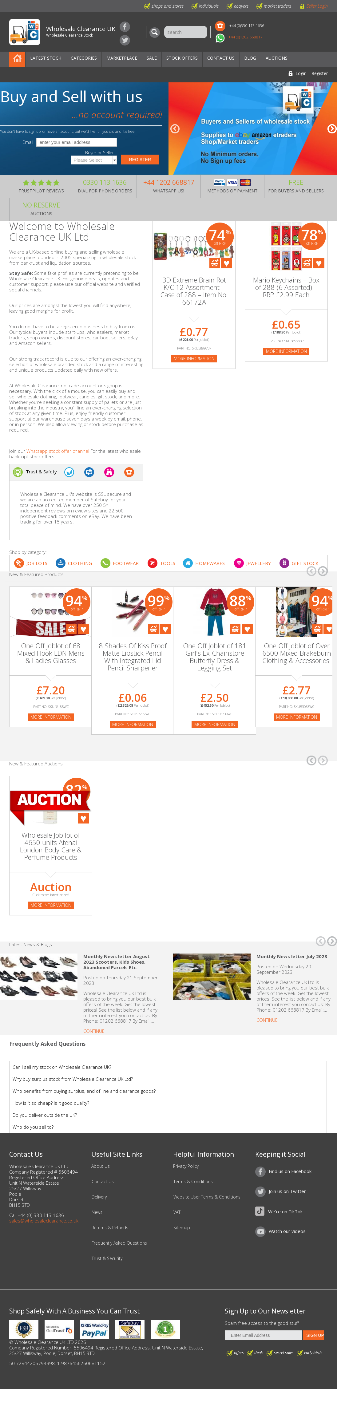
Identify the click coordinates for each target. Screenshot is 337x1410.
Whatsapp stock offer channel (57, 451)
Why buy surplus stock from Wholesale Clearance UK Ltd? (73, 1079)
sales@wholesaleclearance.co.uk (43, 1221)
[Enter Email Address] (263, 1335)
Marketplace (121, 58)
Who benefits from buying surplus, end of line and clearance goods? (84, 1091)
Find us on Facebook (125, 27)
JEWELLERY (258, 563)
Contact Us (221, 58)
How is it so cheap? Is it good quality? (51, 1103)
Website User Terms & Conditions (206, 1197)
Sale (152, 58)
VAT (176, 1212)
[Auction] (51, 808)
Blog (250, 58)
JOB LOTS (36, 563)
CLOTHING (80, 563)
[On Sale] (51, 626)
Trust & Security (107, 1258)
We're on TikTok (285, 1211)
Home (17, 59)
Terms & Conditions (193, 1181)
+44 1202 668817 (168, 182)
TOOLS (167, 563)
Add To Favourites (226, 263)
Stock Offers (182, 58)
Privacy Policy (186, 1166)
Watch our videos (287, 1231)
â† (175, 129)
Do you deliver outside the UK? (45, 1115)
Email (27, 142)
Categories (84, 58)
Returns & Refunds (110, 1227)
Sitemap (181, 1227)
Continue (94, 1031)
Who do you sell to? (33, 1127)
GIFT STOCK (305, 563)
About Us (100, 1166)
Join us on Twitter (125, 40)
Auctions (276, 58)
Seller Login (317, 6)
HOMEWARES (210, 563)
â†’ (332, 129)
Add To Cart (214, 263)
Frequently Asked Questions (119, 1243)
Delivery (99, 1197)
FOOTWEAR (126, 563)
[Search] (156, 32)
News (97, 1212)
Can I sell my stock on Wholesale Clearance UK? (62, 1067)
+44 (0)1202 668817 (245, 36)
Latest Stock (45, 58)
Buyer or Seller (99, 153)
